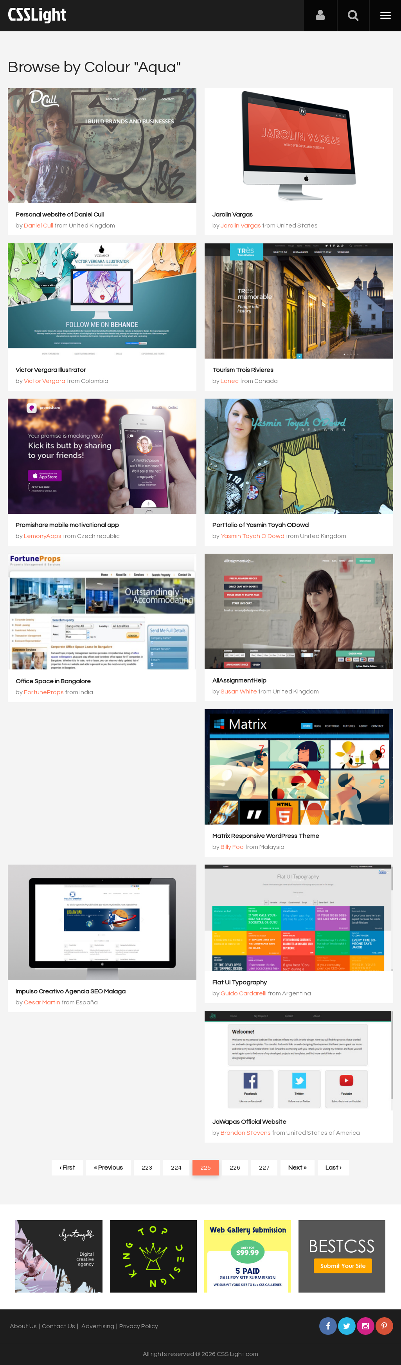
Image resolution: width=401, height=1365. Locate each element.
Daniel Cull (38, 225)
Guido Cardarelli (243, 993)
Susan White (239, 691)
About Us (23, 1326)
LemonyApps (42, 536)
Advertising (97, 1326)
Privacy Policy (138, 1326)
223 (147, 1168)
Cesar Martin (42, 1002)
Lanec (230, 381)
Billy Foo (232, 847)
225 (205, 1168)
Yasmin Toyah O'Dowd (252, 536)
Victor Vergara (44, 381)
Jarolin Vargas (232, 214)
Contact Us (58, 1326)
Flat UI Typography (239, 982)
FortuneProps (44, 692)
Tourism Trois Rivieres (242, 370)
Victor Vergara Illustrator (51, 370)
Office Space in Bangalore (53, 681)
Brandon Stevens (246, 1133)
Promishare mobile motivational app (67, 525)
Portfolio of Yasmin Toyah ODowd (260, 525)
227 (264, 1168)
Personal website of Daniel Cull (60, 214)
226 (235, 1168)
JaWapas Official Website (249, 1122)
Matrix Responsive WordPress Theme (265, 836)
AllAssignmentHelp (239, 680)
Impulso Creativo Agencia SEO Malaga (71, 991)
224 (176, 1168)
